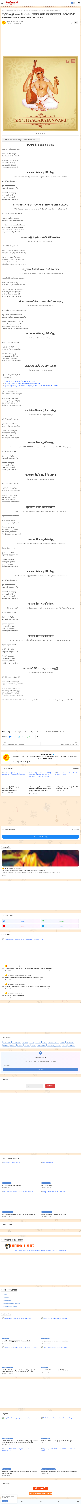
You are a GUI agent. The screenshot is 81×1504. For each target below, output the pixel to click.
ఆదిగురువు (5, 1045)
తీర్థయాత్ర (65, 1045)
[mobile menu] (2, 3)
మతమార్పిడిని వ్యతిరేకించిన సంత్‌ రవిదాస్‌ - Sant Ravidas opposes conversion (23, 870)
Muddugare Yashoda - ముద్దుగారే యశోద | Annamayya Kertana (66, 787)
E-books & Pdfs (7, 1300)
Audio (5, 1294)
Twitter (22, 737)
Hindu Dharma (7, 1042)
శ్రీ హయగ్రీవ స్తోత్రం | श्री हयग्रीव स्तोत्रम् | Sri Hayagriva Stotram (22, 383)
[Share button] (38, 737)
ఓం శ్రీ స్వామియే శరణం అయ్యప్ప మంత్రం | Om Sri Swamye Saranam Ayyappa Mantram (27, 986)
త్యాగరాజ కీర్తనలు (18, 732)
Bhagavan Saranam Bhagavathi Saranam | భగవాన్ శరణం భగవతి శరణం (24, 977)
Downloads (6, 1297)
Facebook (13, 737)
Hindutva (38, 1042)
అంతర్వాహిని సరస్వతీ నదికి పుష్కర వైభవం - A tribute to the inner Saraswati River (19, 1472)
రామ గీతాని (26, 732)
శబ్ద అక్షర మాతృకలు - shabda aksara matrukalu (54, 1341)
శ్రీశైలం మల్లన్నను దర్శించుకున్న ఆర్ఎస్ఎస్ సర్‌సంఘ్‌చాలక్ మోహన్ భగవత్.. (59, 1471)
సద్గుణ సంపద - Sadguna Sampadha (14, 995)
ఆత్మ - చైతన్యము (69, 1042)
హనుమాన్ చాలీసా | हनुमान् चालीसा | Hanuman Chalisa (20, 381)
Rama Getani (40, 732)
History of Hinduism (53, 1042)
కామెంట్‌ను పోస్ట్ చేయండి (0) (40, 837)
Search (50, 1086)
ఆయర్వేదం (19, 1045)
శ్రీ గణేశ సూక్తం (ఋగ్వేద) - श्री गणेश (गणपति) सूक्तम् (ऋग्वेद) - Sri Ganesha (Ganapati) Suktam (31, 385)
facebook (23, 921)
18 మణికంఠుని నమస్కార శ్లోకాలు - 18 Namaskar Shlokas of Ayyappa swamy (28, 968)
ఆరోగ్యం (33, 1045)
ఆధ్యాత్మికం (12, 1045)
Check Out (4, 1498)
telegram (61, 926)
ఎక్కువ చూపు (76, 769)
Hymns (33, 732)
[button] (79, 3)
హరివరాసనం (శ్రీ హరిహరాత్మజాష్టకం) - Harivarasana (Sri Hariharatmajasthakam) (11, 788)
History (44, 1042)
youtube (23, 926)
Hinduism (25, 1042)
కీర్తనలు (10, 732)
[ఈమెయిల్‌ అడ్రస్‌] (40, 1065)
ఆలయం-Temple (41, 1045)
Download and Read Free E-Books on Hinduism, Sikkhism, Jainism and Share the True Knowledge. (41, 1250)
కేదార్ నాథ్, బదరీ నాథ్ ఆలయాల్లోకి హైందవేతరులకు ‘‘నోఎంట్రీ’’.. (56, 1441)
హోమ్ (3, 10)
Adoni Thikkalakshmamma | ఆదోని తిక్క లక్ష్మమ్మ (54, 1370)
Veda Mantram (9, 10)
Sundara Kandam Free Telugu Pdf (12, 1303)
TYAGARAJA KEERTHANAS (53, 732)
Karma (62, 1042)
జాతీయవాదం (51, 1045)
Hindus (32, 1042)
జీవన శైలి (58, 1045)
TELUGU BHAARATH (44, 754)
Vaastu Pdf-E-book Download (10, 1306)
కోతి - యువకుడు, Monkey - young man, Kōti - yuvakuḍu (18, 1214)
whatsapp (61, 921)
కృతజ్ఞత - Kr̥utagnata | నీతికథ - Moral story (53, 1214)
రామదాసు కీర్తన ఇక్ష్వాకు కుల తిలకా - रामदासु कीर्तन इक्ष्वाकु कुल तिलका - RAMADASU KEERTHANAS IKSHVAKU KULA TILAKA (40, 789)
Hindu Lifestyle (16, 1042)
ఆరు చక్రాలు (27, 1045)
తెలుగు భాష (71, 1045)
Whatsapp (31, 737)
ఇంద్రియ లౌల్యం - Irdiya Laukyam (11, 1185)
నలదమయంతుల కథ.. (46, 1185)
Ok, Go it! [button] (5, 1501)
